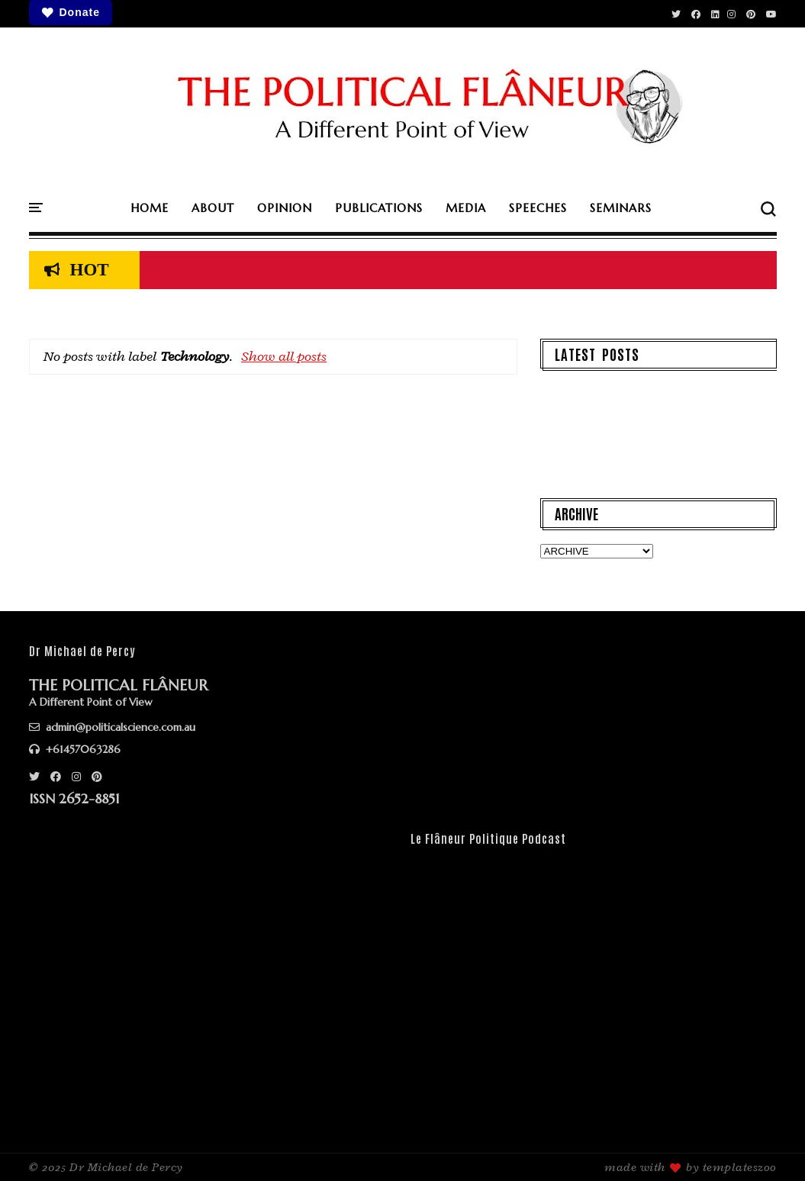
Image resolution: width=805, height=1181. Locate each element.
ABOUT (213, 208)
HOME (149, 208)
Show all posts (284, 356)
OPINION (284, 208)
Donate (70, 13)
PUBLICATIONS (379, 208)
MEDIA (466, 208)
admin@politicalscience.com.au (112, 727)
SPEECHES (538, 208)
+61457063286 (75, 749)
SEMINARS (621, 208)
